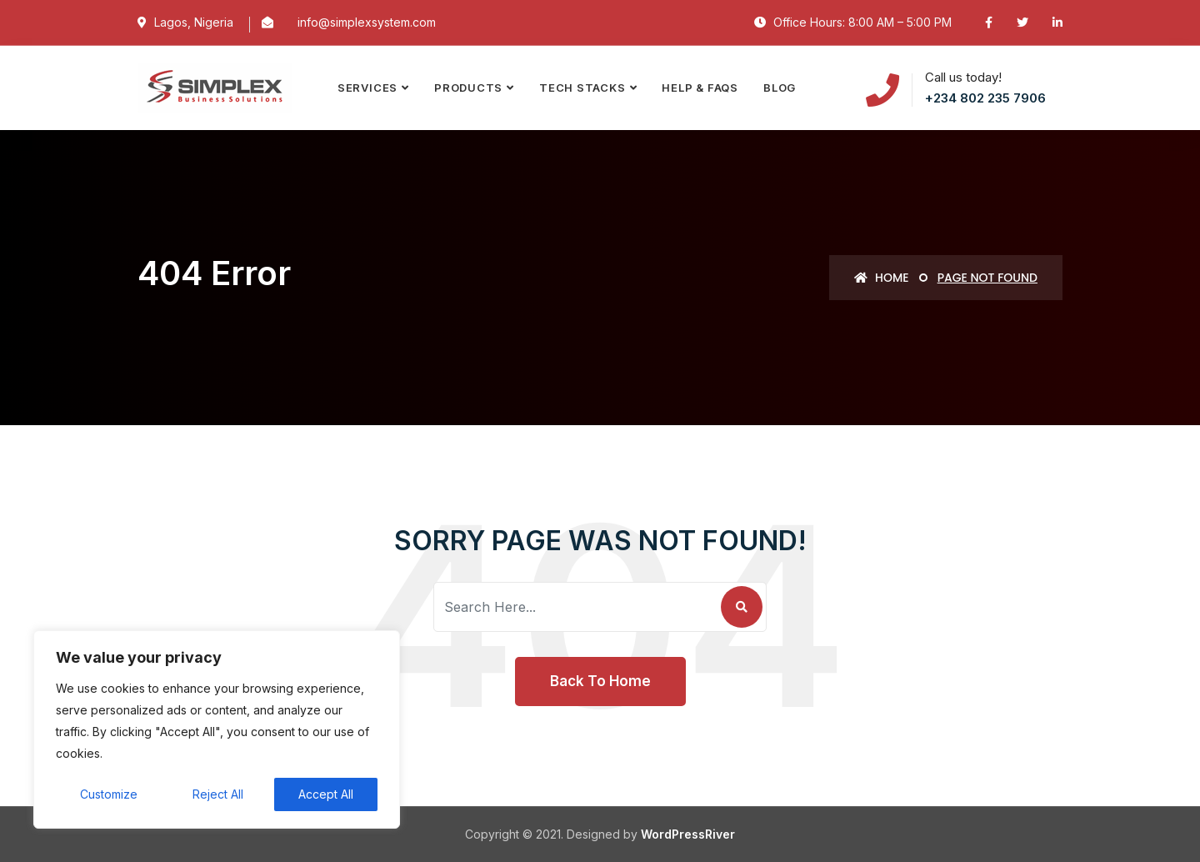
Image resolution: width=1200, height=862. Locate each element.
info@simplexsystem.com (367, 22)
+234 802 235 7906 (985, 98)
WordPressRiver (688, 834)
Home (881, 277)
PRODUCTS (468, 87)
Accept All (325, 794)
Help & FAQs (700, 87)
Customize (109, 794)
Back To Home (600, 681)
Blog (779, 87)
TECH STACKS (582, 87)
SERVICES (368, 87)
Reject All (217, 794)
